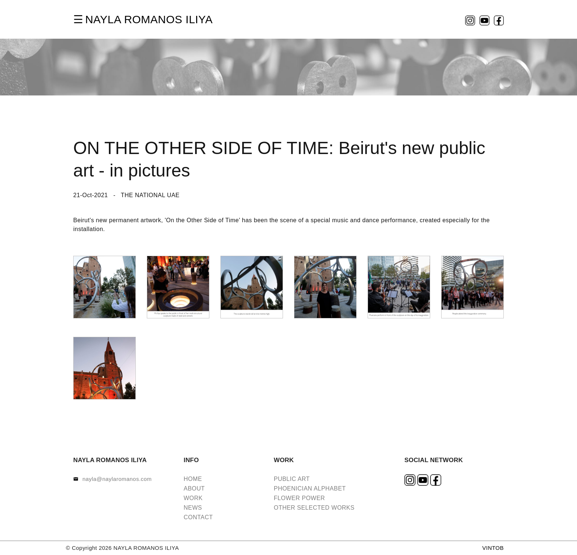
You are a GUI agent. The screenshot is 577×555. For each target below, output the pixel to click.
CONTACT (198, 517)
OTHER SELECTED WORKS (314, 508)
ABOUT (194, 488)
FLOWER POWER (299, 498)
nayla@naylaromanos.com (117, 479)
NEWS (193, 508)
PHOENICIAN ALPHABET (310, 488)
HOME (193, 479)
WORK (193, 498)
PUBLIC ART (292, 479)
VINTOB (493, 548)
